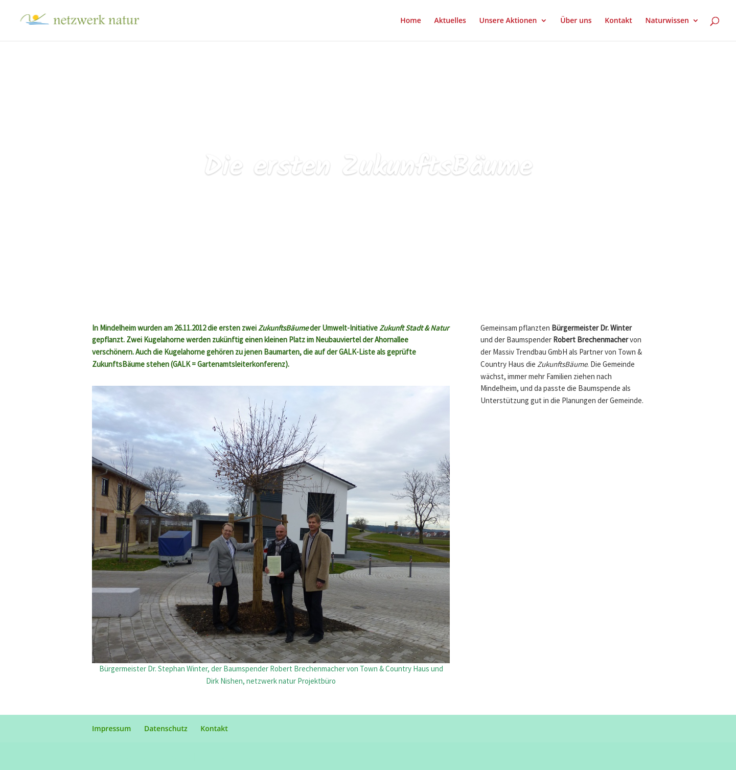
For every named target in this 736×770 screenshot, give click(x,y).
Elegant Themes (163, 756)
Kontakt (618, 21)
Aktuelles (450, 21)
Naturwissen (667, 21)
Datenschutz (166, 728)
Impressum (111, 728)
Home (410, 21)
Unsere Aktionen (508, 21)
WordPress (259, 756)
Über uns (575, 21)
